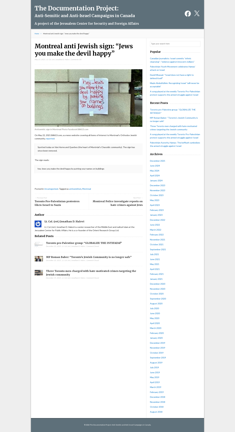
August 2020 (156, 303)
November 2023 (157, 190)
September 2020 (158, 298)
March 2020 (155, 328)
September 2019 (158, 357)
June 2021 (155, 259)
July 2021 (154, 254)
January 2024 (156, 180)
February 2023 (157, 210)
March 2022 (155, 229)
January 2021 (156, 279)
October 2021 (156, 244)
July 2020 (154, 308)
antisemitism (75, 189)
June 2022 (155, 224)
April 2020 (155, 323)
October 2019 (156, 352)
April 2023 (155, 205)
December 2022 (157, 220)
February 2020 (157, 333)
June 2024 (155, 165)
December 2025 (157, 161)
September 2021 (158, 249)
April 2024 (155, 175)
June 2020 (155, 313)
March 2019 (155, 387)
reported (50, 138)
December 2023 (157, 185)
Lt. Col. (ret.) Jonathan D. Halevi (58, 59)
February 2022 (157, 234)
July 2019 (154, 367)
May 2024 (154, 170)
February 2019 (157, 392)
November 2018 (157, 402)
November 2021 (157, 239)
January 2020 (156, 338)
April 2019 (155, 382)
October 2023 (156, 195)
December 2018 (157, 397)
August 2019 (156, 362)
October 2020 (156, 293)
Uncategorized (51, 189)
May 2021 (154, 264)
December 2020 (157, 283)
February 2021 (157, 274)
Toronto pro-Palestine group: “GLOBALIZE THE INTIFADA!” (84, 242)
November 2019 (157, 347)
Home (37, 34)
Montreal (86, 189)
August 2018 (156, 411)
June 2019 (155, 372)
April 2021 (155, 269)
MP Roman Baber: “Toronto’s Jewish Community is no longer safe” (89, 257)
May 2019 (154, 377)
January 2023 (156, 215)
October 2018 (156, 406)
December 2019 (157, 343)
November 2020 (157, 288)
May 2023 (154, 200)
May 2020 (154, 318)
